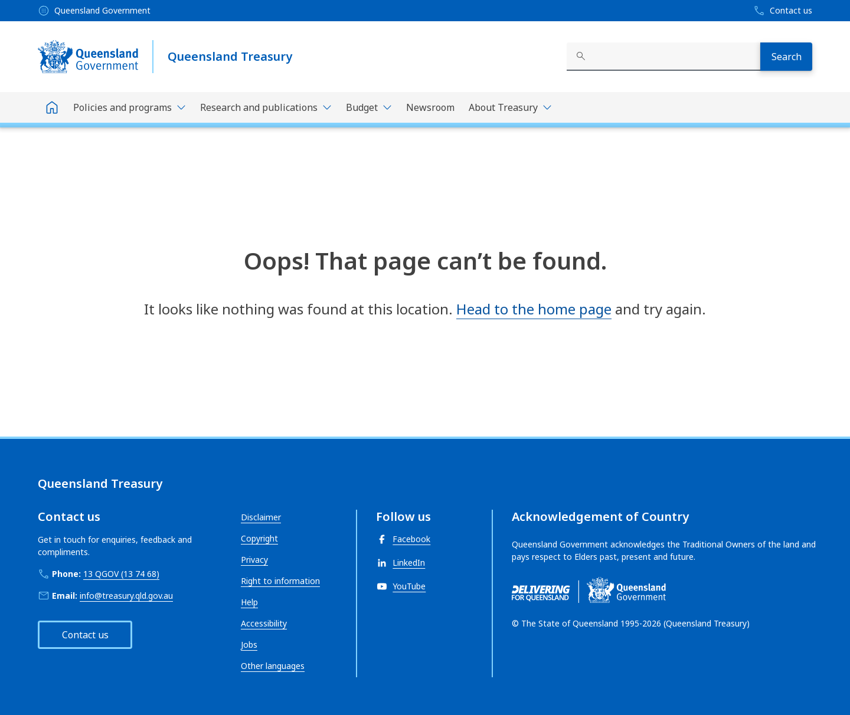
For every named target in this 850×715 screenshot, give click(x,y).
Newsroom (430, 107)
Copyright (259, 538)
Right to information (280, 580)
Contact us (85, 634)
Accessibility (264, 623)
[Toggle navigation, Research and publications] (266, 107)
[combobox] (663, 56)
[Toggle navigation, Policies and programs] (129, 107)
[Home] (52, 107)
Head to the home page (534, 309)
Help (249, 602)
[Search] (786, 56)
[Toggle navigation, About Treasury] (510, 107)
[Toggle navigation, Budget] (369, 107)
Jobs (249, 644)
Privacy (254, 559)
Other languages (273, 665)
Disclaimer (261, 517)
